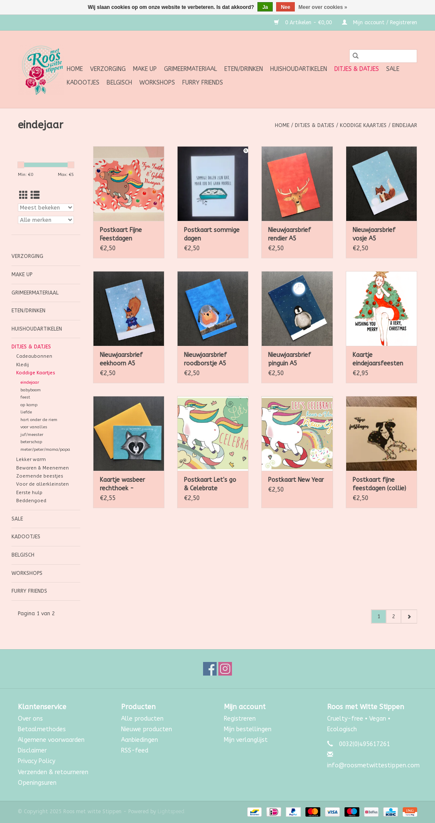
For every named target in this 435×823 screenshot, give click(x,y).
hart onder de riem (38, 419)
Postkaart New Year (296, 480)
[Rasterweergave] (23, 195)
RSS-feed (134, 750)
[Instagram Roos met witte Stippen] (225, 669)
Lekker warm (31, 459)
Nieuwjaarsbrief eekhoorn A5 (121, 359)
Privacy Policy (36, 761)
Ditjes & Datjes (356, 69)
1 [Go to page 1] (378, 616)
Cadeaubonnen (34, 356)
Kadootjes (83, 82)
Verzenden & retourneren (53, 772)
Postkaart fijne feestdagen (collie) (379, 484)
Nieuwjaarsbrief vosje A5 (374, 234)
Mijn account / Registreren (379, 22)
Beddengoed (31, 500)
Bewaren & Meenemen (42, 468)
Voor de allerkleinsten (42, 484)
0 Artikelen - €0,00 (303, 22)
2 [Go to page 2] (393, 616)
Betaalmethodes (42, 729)
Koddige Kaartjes (363, 125)
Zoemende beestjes (39, 476)
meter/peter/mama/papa (45, 449)
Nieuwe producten (146, 729)
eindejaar (404, 125)
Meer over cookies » (323, 7)
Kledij (22, 365)
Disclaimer (32, 750)
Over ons (30, 718)
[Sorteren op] (46, 208)
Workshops (157, 82)
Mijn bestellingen (247, 729)
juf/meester (31, 434)
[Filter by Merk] (46, 220)
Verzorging (108, 69)
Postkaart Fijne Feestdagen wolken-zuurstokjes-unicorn (128, 234)
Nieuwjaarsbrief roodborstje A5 (205, 359)
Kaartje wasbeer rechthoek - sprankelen (122, 484)
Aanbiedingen (139, 740)
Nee (285, 7)
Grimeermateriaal (190, 69)
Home (75, 69)
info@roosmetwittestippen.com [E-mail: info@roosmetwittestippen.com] (373, 765)
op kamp (28, 404)
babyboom (30, 390)
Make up (145, 69)
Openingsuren (37, 782)
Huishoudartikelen (298, 69)
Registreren (240, 718)
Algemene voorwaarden (51, 740)
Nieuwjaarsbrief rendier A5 (289, 234)
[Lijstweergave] (35, 195)
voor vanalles (33, 427)
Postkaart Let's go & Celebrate (210, 484)
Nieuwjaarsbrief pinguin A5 (289, 359)
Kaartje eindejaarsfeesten (378, 359)
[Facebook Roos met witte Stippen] (210, 669)
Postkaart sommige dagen (212, 234)
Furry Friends (202, 82)
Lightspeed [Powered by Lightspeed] (171, 812)
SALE (392, 69)
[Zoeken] (383, 56)
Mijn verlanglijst (246, 740)
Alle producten (142, 718)
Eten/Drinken (243, 69)
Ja (265, 7)
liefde (26, 412)
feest (25, 397)
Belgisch (119, 82)
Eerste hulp (29, 492)
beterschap (31, 441)
